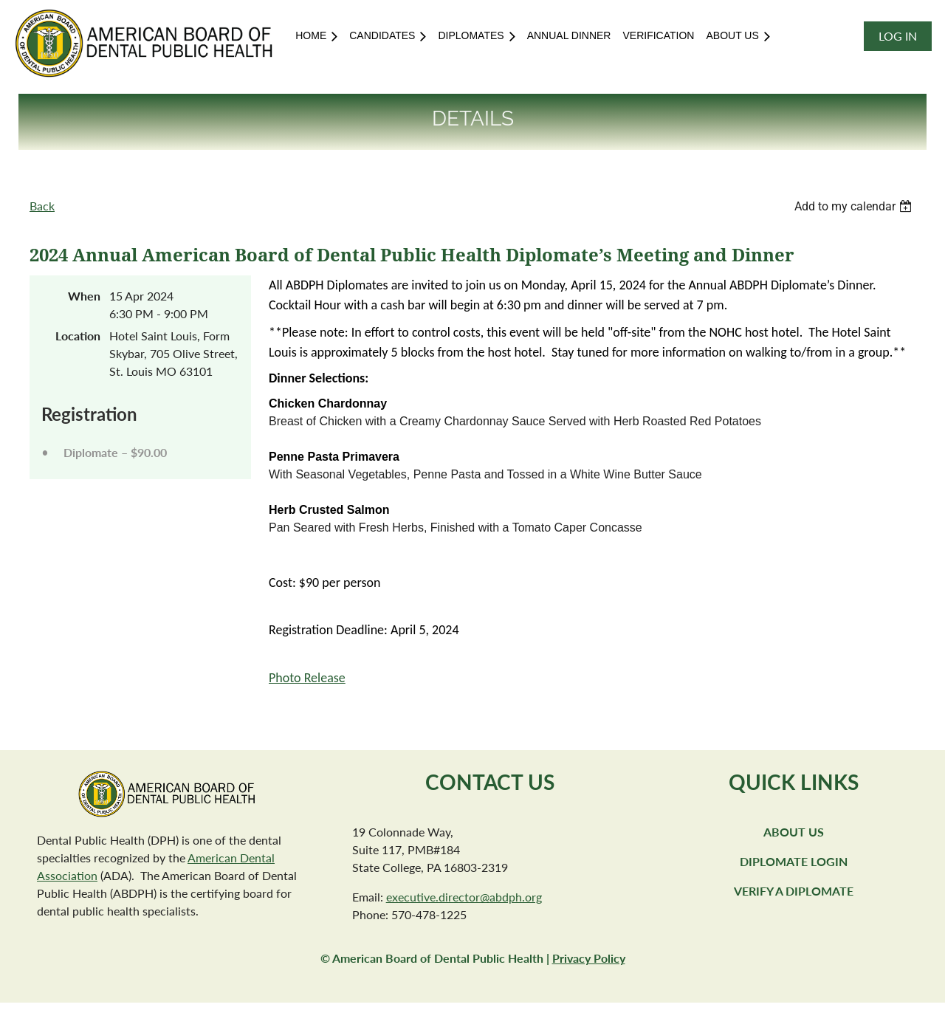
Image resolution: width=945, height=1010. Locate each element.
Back (42, 206)
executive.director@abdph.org (464, 897)
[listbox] (854, 206)
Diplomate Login (794, 861)
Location (77, 336)
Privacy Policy (588, 958)
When (84, 296)
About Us (793, 832)
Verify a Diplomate (793, 891)
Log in (898, 36)
